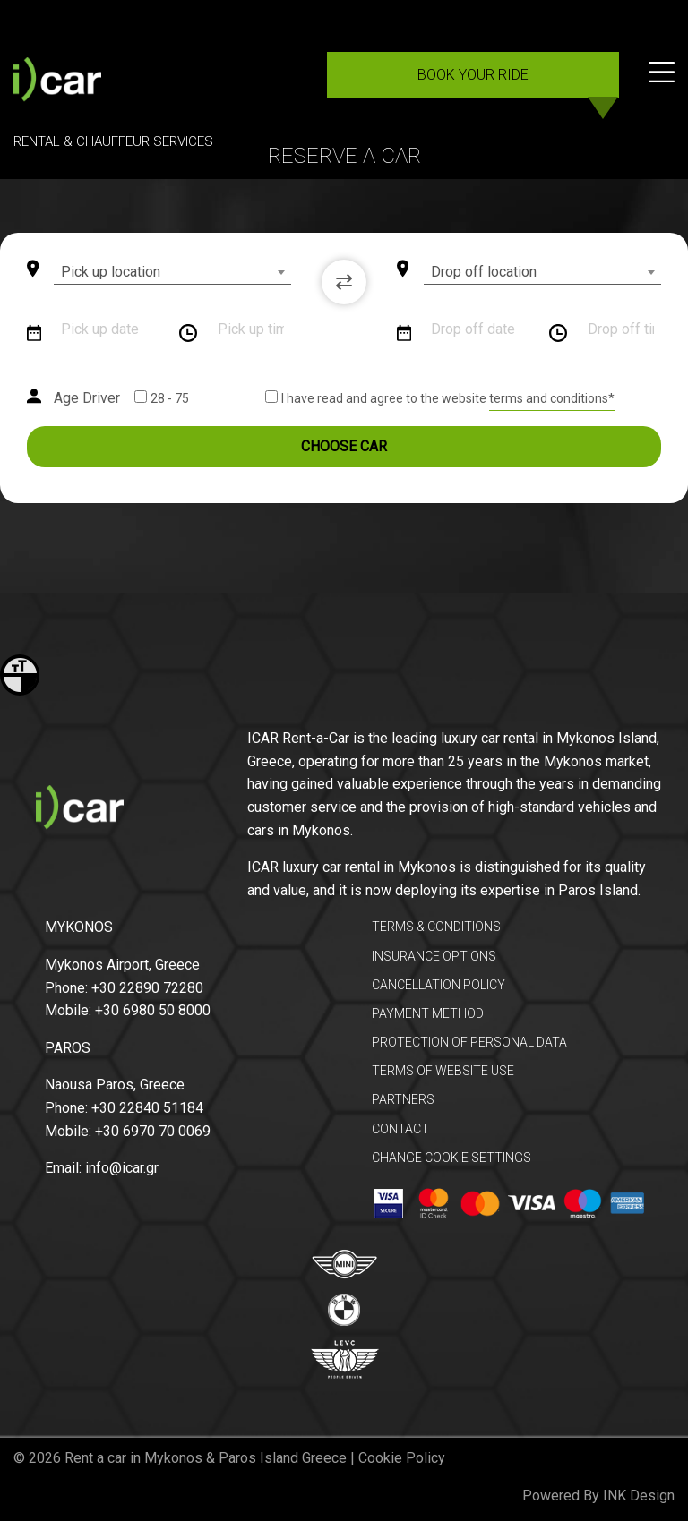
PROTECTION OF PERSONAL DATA (469, 1042)
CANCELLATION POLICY (438, 985)
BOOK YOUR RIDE (473, 74)
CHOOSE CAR (344, 446)
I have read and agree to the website (385, 398)
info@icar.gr (122, 1167)
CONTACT (400, 1129)
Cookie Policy (401, 1457)
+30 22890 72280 (147, 987)
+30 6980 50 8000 (153, 1010)
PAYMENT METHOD (428, 1013)
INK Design (639, 1495)
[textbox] (172, 272)
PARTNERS (403, 1099)
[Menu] (662, 81)
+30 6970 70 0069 (153, 1131)
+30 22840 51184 (147, 1107)
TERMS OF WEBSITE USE (443, 1071)
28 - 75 (169, 398)
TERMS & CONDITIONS (436, 926)
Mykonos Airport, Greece (122, 964)
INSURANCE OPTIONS (434, 956)
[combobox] (172, 272)
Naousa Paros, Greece (115, 1084)
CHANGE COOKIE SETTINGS (451, 1157)
